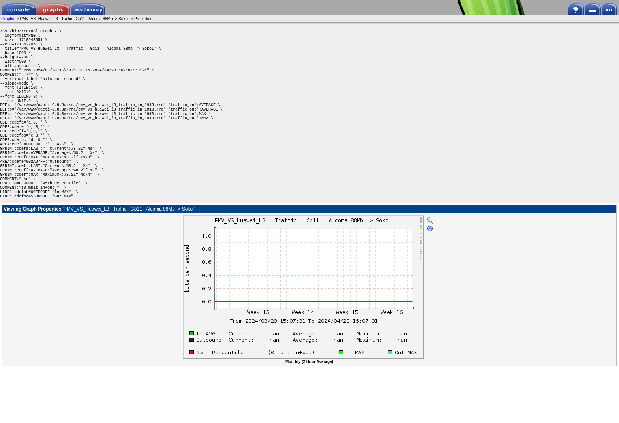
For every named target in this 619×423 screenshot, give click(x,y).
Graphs (7, 19)
